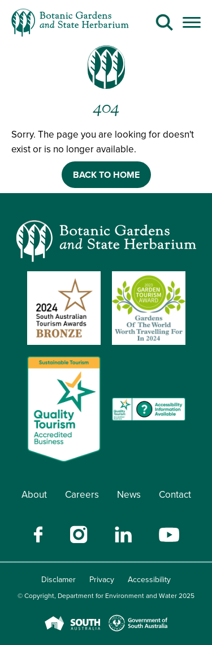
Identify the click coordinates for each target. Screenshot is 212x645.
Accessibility (149, 580)
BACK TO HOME (106, 174)
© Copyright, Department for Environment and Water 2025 (106, 596)
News (129, 495)
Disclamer (58, 580)
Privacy (101, 580)
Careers (82, 495)
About (34, 495)
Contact (175, 495)
